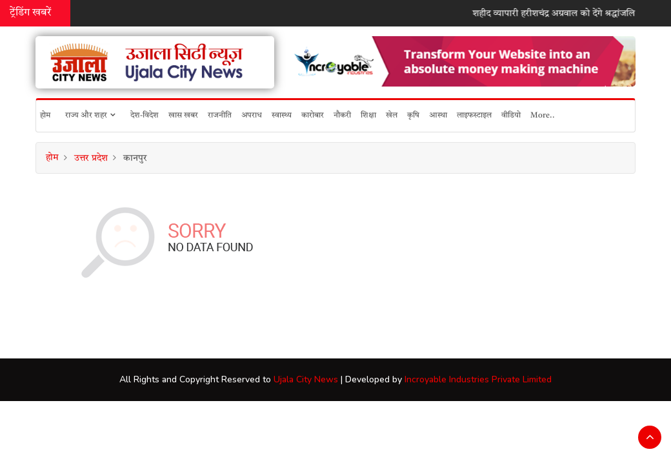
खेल (391, 115)
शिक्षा (368, 115)
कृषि (413, 115)
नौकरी (342, 115)
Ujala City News (306, 379)
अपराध (251, 115)
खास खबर (183, 115)
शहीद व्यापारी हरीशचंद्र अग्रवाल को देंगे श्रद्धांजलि (559, 13)
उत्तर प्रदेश (91, 158)
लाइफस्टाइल (474, 115)
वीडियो (511, 115)
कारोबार (312, 115)
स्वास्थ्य (282, 115)
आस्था (438, 115)
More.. (542, 115)
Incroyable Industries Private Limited (478, 379)
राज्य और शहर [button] (90, 115)
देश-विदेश (144, 115)
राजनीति (220, 115)
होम (45, 115)
